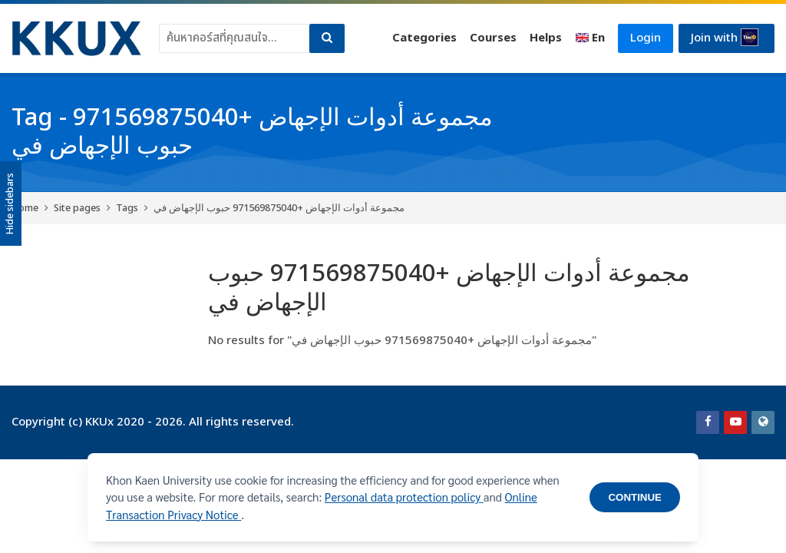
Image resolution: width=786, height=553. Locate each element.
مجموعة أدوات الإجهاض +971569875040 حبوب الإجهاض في (279, 208)
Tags (127, 208)
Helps (543, 38)
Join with (724, 37)
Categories (421, 38)
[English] (587, 38)
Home (25, 208)
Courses (490, 38)
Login (643, 38)
